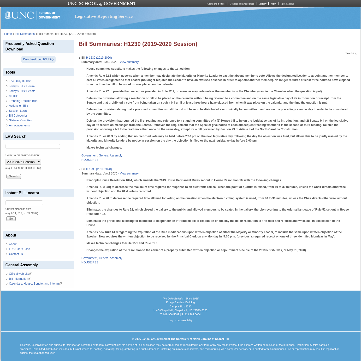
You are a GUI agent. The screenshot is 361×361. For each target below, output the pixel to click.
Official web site (20, 273)
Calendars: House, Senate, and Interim (35, 283)
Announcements (19, 125)
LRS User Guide (19, 249)
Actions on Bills (19, 105)
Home (8, 34)
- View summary (128, 62)
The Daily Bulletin (20, 81)
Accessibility (185, 320)
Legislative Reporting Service (104, 16)
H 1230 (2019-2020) (99, 57)
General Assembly (110, 155)
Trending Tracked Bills (23, 101)
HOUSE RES (90, 160)
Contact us (16, 254)
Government (89, 155)
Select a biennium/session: (23, 155)
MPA (273, 3)
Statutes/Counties (20, 120)
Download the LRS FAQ (38, 59)
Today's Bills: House (22, 86)
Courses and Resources (242, 3)
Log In (172, 320)
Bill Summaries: (25, 34)
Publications (287, 3)
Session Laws (18, 110)
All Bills (13, 96)
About (13, 244)
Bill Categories (18, 115)
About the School (216, 3)
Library (262, 3)
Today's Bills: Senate (22, 91)
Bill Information (20, 278)
